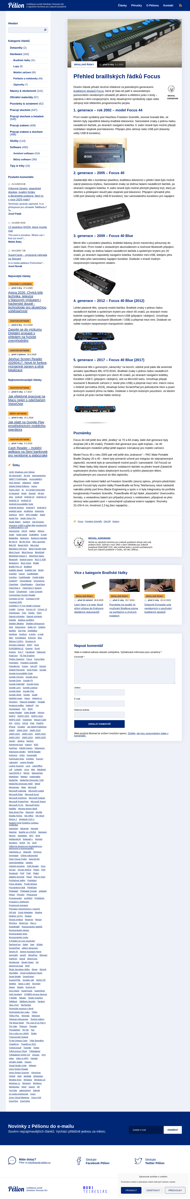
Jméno (77, 688)
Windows (28, 1080)
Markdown (14, 776)
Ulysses (35, 1055)
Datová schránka (16, 616)
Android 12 (41, 497)
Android (18, 497)
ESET (29, 645)
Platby (36, 873)
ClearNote (13, 584)
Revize (38, 919)
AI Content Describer (35, 490)
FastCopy (13, 655)
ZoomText (13, 1101)
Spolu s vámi (24, 983)
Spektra (12, 983)
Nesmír (12, 835)
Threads (33, 1026)
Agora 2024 (14, 490)
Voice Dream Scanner (19, 1072)
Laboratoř (13, 762)
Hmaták (41, 702)
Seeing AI (13, 951)
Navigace (42, 832)
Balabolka (13, 538)
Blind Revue (27, 552)
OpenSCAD (34, 859)
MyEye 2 (13, 819)
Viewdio (34, 1058)
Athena (41, 531)
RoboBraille (14, 927)
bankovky (24, 538)
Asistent (26, 522)
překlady (43, 891)
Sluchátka (13, 973)
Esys (36, 645)
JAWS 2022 (40, 734)
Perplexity (13, 873)
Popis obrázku (15, 884)
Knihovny (13, 755)
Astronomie (14, 531)
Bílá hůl (12, 545)
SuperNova (39, 991)
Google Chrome (16, 677)
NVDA (22, 843)
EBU (11, 638)
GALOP (33, 666)
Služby (18, 140)
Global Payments (17, 670)
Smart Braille (15, 976)
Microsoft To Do (16, 805)
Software (19, 147)
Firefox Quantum (16, 659)
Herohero (13, 702)
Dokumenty (20, 627)
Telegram (35, 1016)
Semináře (13, 955)
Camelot (13, 574)
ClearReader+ (26, 584)
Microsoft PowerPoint (18, 801)
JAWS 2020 (14, 734)
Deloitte (12, 620)
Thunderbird (14, 1030)
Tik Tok (25, 1030)
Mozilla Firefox (15, 816)
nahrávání (13, 828)
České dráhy (38, 577)
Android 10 (29, 497)
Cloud (11, 591)
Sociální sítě (28, 980)
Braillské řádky (24, 60)
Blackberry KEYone (18, 549)
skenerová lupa (16, 966)
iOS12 (17, 723)
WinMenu (37, 1083)
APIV (21, 515)
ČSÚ (24, 613)
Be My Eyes (24, 542)
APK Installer (32, 515)
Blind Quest (14, 552)
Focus (29, 659)
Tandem (41, 1001)
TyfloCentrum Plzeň (18, 1051)
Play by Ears (39, 877)
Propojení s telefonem (19, 902)
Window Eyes (15, 1080)
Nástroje (13, 832)
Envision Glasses (17, 645)
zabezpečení (25, 1090)
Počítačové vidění (17, 880)
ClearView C (14, 588)
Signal (22, 959)
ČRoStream (14, 613)
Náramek (24, 828)
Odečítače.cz (15, 852)
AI (23, 490)
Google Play (28, 691)
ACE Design (14, 483)
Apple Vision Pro (28, 518)
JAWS (12, 730)
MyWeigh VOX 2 (26, 819)
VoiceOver (36, 1072)
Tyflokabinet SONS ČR (19, 1055)
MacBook (41, 769)
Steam (12, 987)
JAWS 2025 (40, 737)
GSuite (26, 695)
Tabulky (22, 998)
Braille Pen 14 (15, 566)
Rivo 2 (33, 923)
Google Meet (15, 691)
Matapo (23, 776)
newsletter (22, 835)
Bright (41, 570)
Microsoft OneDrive (18, 798)
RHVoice (13, 923)
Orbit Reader (33, 866)
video (11, 1058)
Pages (36, 870)
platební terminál (16, 877)
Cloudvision (21, 591)
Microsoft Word (32, 805)
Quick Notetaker (25, 912)
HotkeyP (30, 705)
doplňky (12, 631)
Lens (28, 766)
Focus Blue (39, 659)
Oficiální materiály (24, 97)
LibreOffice (37, 766)
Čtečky (31, 613)
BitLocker (34, 545)
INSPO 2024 (37, 716)
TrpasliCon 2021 (28, 1044)
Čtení (39, 613)
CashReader (24, 577)
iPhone (12, 727)
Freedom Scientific (29, 663)
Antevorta (39, 511)
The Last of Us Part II (36, 1023)
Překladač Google (28, 891)
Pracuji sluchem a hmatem (27, 118)
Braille (36, 563)
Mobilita (12, 808)
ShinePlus (32, 955)
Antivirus (13, 515)
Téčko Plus (14, 1016)
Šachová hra (15, 944)
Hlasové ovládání (27, 702)
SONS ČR (41, 980)
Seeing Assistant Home (30, 951)
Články (122, 5)
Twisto (36, 1048)
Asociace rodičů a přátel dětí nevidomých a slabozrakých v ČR (28, 526)
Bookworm (14, 563)
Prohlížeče (39, 898)
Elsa (40, 638)
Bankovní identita (39, 538)
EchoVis (32, 638)
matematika (35, 776)
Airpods (32, 493)
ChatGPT (13, 581)
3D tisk (27, 475)
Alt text (41, 493)
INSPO (12, 716)
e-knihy (32, 634)
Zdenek (36, 1090)
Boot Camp (26, 563)
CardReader (32, 574)
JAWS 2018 (22, 730)
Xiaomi (31, 1087)
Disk (11, 627)
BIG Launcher (39, 542)
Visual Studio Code (18, 1065)
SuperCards (26, 991)
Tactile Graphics (35, 998)
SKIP (27, 966)
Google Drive (15, 680)
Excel (37, 648)
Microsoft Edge (16, 794)
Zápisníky (20, 84)
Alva (11, 497)
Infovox (41, 712)
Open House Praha (18, 859)
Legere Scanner (16, 766)
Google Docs (32, 677)
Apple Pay (13, 518)
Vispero (27, 1062)
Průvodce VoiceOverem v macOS (24, 909)
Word (24, 1087)
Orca (43, 866)
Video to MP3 (22, 1058)
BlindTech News (36, 556)
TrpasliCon (14, 1044)
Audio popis (21, 534)
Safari (25, 944)
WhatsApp (38, 1076)
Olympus (37, 852)
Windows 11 (14, 1083)
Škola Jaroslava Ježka (19, 969)
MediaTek (13, 780)
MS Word (39, 816)
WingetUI (26, 1083)
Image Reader (15, 712)
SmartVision (28, 976)
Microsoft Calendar (17, 791)
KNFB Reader (34, 752)
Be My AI (13, 542)
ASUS (24, 531)
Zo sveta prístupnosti (18, 1094)
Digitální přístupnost (35, 623)
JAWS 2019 (35, 730)
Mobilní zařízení (24, 72)
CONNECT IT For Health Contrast (24, 606)
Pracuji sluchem (23, 110)
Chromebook (25, 581)
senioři (23, 955)
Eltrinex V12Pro (16, 641)
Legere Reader (27, 762)
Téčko (34, 1012)
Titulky (34, 1033)
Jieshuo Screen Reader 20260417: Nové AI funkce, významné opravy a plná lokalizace (27, 364)
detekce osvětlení (26, 620)
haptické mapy (15, 698)
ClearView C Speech (32, 588)
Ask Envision (38, 522)
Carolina (13, 577)
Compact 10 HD (16, 598)
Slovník (42, 969)
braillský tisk (30, 570)
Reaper (28, 916)
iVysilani (21, 727)
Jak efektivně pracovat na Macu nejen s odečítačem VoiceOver (26, 400)
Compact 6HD (15, 602)
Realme (38, 912)
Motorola (30, 812)
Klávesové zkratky (17, 752)
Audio (11, 534)
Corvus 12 (42, 609)
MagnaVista (37, 773)
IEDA (30, 709)
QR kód (12, 912)
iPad (32, 723)
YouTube (13, 1090)
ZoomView (25, 1101)
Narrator (34, 828)
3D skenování (15, 475)
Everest (29, 648)
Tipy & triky (20, 165)
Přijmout (131, 1190)
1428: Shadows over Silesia (22, 472)
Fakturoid (41, 652)
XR (38, 1087)
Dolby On (32, 627)
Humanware (14, 709)
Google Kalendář (16, 684)
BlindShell (39, 552)
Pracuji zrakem (23, 125)
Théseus (23, 1026)
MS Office (28, 816)
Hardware (19, 54)
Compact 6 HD (32, 598)
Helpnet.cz (37, 698)
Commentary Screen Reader (22, 595)
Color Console (35, 591)
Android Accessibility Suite (21, 504)
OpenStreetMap (16, 862)
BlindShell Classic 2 (18, 556)
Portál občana (30, 884)
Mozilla (39, 812)
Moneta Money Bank (27, 808)
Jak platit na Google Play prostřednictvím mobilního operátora (27, 425)
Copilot (12, 609)
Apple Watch (15, 522)
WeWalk (27, 1076)
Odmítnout (153, 1190)
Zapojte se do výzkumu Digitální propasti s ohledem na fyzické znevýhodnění (25, 335)
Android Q (41, 507)
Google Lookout (30, 687)
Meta (23, 787)
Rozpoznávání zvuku (18, 937)
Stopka (20, 987)
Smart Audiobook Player (31, 973)
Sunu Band (14, 991)
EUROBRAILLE (16, 648)
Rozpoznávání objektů (32, 927)
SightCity (13, 959)
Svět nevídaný (15, 994)
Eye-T (20, 652)
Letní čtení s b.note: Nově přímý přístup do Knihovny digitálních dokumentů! (88, 608)
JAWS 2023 (14, 737)
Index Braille (30, 712)
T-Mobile (13, 998)
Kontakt (168, 5)
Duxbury (23, 634)
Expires (12, 652)
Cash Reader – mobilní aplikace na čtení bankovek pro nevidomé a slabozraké (28, 451)
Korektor (30, 759)
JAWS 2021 (27, 734)
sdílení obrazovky (30, 948)
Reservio (29, 919)
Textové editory (37, 1019)
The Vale (13, 1026)
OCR (34, 843)
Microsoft (32, 787)
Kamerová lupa (16, 744)
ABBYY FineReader (18, 479)
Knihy (22, 755)
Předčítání (32, 887)
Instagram (27, 720)
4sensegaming (39, 475)
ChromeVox (39, 581)
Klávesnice (40, 748)
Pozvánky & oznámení (26, 103)
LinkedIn (18, 769)
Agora (34, 486)
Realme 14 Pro (16, 916)
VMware (32, 1065)
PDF (43, 870)
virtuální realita (15, 1062)
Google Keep (33, 684)
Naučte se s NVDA (27, 832)
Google (42, 670)
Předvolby (175, 1190)
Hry (37, 705)
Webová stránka (81, 710)
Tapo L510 (14, 1005)
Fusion (25, 666)
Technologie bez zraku (19, 1012)
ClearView (40, 584)
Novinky (38, 839)
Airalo (24, 493)
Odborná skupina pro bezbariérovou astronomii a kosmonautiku (25, 847)
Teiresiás (25, 1016)
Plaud (29, 877)
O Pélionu (152, 5)
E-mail (77, 699)
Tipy (33, 1030)
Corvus (20, 609)
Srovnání (36, 983)
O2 (28, 843)
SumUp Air (30, 987)
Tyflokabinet (34, 1051)
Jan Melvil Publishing (36, 727)
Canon (22, 574)
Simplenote (14, 962)
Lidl (10, 769)
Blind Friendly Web (37, 549)
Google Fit (28, 680)
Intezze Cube (40, 720)
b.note (44, 534)
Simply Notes (27, 962)
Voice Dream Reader (18, 1069)
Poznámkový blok (17, 887)
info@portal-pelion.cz (39, 1162)
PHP (22, 873)
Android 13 (14, 500)
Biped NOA (23, 545)
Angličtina (28, 511)
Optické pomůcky (17, 866)
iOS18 (25, 723)
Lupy (18, 66)
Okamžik (27, 852)
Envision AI (30, 641)
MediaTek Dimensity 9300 (21, 784)
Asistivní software (26, 153)
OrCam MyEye (24, 870)
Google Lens (15, 687)
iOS (10, 723)
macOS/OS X (15, 773)
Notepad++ (28, 839)
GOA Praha (32, 670)
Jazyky (12, 741)
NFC (31, 835)
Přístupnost (32, 895)
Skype (34, 969)
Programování (15, 898)
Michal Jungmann (99, 538)
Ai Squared (14, 493)
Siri (37, 962)
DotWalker (32, 631)
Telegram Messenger (18, 1019)
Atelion (32, 531)
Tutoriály (27, 1048)
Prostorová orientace (18, 905)
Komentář (79, 657)
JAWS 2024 (27, 737)
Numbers (13, 843)
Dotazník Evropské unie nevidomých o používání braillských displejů (158, 608)
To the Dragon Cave (18, 1040)
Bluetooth (13, 559)
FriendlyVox (14, 666)
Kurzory (39, 759)
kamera (30, 741)
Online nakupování (29, 855)
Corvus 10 (31, 609)
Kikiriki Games (26, 748)
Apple (42, 515)
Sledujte (92, 1161)
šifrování (43, 955)
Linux (26, 769)
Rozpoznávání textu (18, 934)
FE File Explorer (27, 655)
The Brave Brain (16, 1023)
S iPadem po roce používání (22, 941)
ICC (24, 709)
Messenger (14, 787)
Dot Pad (22, 631)
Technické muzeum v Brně (21, 1008)
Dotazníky (18, 47)
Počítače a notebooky (28, 78)
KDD (36, 744)
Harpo (27, 698)
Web (19, 1076)
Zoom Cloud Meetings (19, 1097)
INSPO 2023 (23, 716)
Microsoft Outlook (37, 798)
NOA (37, 835)
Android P (30, 507)
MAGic (26, 773)
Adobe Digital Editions (19, 486)
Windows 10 (39, 1080)
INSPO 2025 (15, 720)
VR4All (12, 1076)
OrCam (12, 870)
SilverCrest (32, 959)
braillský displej (16, 570)
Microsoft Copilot (36, 791)
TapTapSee (26, 1005)
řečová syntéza (16, 919)
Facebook (30, 652)
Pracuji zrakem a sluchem (26, 133)
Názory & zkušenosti (26, 90)
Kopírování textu (16, 759)
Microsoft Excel (32, 794)
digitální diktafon (16, 623)
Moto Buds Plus (16, 812)
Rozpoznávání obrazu (19, 930)
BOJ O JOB (40, 559)
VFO (43, 1055)
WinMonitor (14, 1087)
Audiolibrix (34, 534)
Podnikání (32, 880)
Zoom (33, 1094)
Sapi (32, 944)
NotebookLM (15, 839)
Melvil (37, 784)
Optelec (29, 862)
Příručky (136, 5)
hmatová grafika (16, 705)
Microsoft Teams (38, 801)
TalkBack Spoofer (27, 1001)
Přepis (12, 895)
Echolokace (20, 638)
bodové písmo (26, 559)
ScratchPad (14, 948)
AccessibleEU (35, 479)
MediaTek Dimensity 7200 (32, 780)
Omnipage (14, 855)
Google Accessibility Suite (21, 673)
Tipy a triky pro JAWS (19, 1033)
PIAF (28, 873)
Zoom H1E (36, 1097)
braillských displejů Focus (88, 91)
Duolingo (13, 634)
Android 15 (26, 500)
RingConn (23, 923)
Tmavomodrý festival (18, 1037)
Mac (33, 769)
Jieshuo (20, 741)
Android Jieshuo (16, 507)
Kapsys (28, 744)
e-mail (40, 634)
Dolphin (41, 627)
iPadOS (39, 723)
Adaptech (26, 483)
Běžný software (25, 159)
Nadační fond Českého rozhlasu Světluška (23, 824)
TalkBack (13, 1001)
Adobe (36, 483)
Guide (34, 695)
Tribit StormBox (36, 1040)
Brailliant (28, 566)
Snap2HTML (15, 980)
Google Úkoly (15, 695)
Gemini (42, 666)
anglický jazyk (15, 511)
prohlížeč (28, 898)
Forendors (13, 663)
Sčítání (39, 944)
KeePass (13, 748)
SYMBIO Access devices (35, 994)
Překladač (13, 891)
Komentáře (32, 755)
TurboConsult (15, 1048)
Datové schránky (34, 616)
